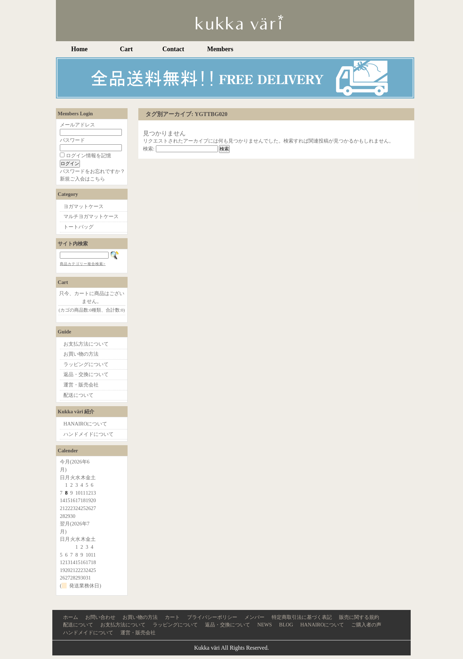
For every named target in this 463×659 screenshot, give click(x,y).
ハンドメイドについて (88, 434)
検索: (148, 148)
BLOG (286, 624)
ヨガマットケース (83, 206)
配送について (78, 395)
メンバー (254, 617)
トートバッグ (78, 227)
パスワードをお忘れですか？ (92, 171)
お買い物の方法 (81, 354)
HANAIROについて (85, 424)
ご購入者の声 (366, 624)
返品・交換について (86, 374)
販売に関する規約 (359, 617)
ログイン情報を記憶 (85, 155)
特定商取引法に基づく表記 (302, 617)
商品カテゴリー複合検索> (83, 264)
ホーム (70, 617)
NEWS (264, 624)
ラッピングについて (86, 364)
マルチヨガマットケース (91, 216)
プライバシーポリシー (212, 617)
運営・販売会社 (81, 385)
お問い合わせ (100, 617)
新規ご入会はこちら (82, 179)
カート (172, 617)
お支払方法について (86, 344)
